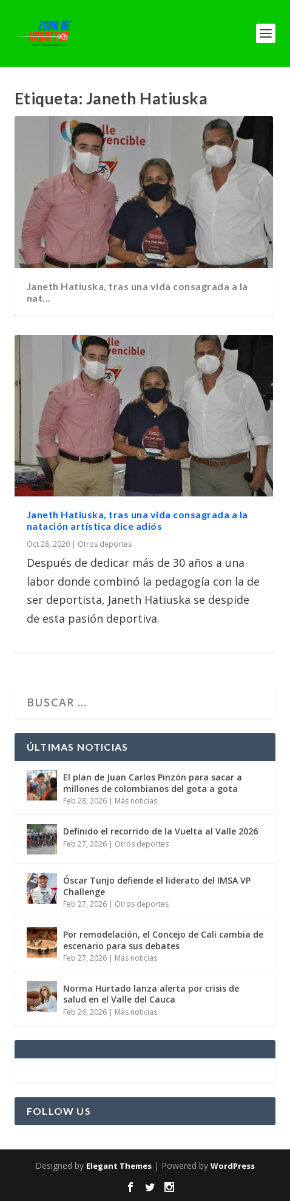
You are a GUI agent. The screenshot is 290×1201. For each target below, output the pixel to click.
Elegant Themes (119, 1165)
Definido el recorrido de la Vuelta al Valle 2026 (160, 831)
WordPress (233, 1165)
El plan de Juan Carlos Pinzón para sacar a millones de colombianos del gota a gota (152, 782)
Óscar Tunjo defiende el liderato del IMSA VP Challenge (157, 886)
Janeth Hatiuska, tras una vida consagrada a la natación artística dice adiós (137, 520)
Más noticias (136, 801)
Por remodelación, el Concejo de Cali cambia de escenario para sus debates (163, 940)
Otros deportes (105, 544)
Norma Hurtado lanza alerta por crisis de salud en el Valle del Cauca (151, 994)
